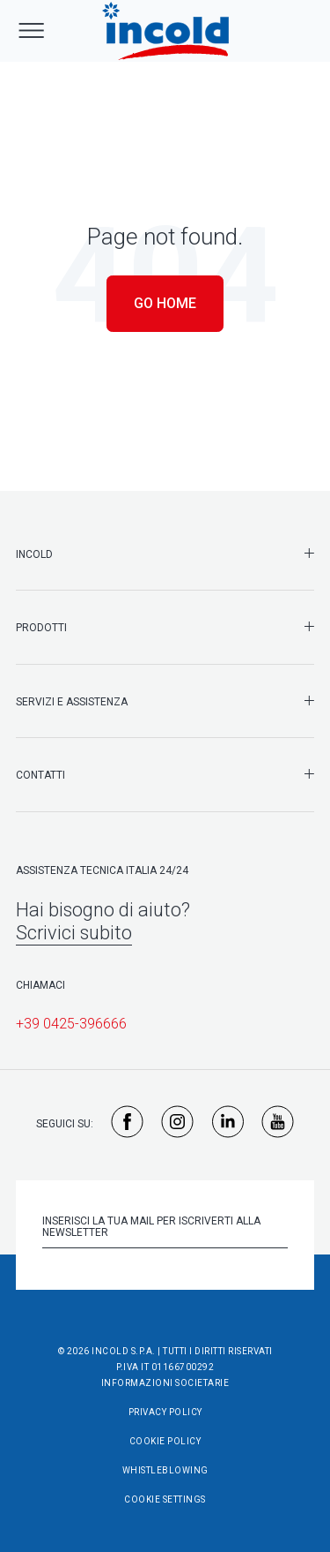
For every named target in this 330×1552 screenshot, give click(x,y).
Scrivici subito (74, 933)
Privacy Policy (165, 1412)
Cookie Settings (165, 1499)
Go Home (165, 303)
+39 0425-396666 (71, 1023)
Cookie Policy (165, 1441)
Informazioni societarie (165, 1383)
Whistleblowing (165, 1470)
